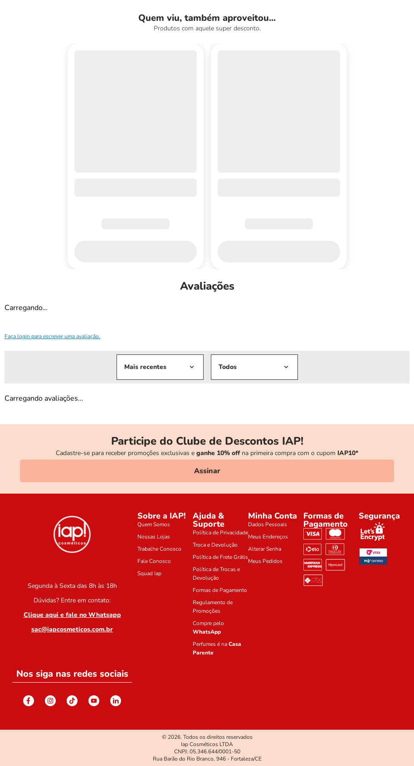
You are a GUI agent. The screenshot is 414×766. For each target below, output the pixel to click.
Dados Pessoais (267, 524)
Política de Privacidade (220, 532)
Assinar (207, 471)
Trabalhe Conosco (159, 549)
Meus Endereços (268, 536)
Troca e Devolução (215, 544)
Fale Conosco (154, 561)
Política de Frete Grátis (220, 557)
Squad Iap (149, 573)
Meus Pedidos (265, 561)
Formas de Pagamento (220, 590)
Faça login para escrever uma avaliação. (52, 337)
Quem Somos (153, 524)
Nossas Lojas (153, 536)
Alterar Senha (264, 549)
